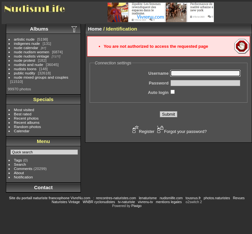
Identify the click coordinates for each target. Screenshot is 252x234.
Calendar (22, 131)
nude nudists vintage (31, 56)
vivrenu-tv (145, 202)
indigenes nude (27, 43)
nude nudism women (32, 52)
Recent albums (26, 122)
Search (20, 164)
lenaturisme (148, 198)
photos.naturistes (217, 198)
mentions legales (169, 202)
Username (158, 73)
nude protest (24, 60)
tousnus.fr (193, 198)
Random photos (27, 126)
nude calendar (26, 48)
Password (159, 83)
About (19, 173)
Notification (23, 177)
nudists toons (25, 69)
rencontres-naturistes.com (116, 198)
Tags (18, 160)
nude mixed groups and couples (41, 77)
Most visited (24, 110)
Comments (23, 168)
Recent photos (26, 118)
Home (95, 29)
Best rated (23, 114)
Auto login (158, 92)
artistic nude (24, 39)
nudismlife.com (171, 198)
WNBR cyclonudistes (99, 202)
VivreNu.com (80, 198)
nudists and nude (28, 64)
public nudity (24, 73)
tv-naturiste (126, 202)
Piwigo (136, 206)
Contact (43, 187)
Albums (39, 29)
